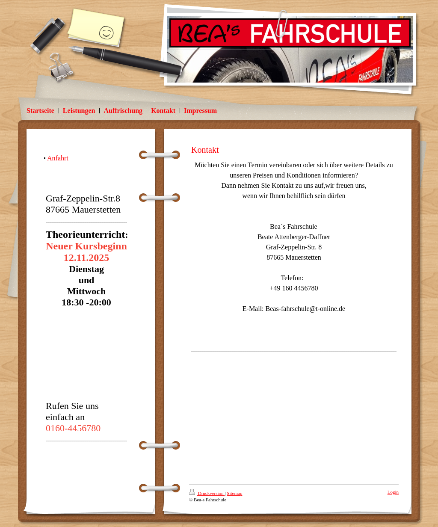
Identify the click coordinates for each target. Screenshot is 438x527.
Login (393, 491)
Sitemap (234, 493)
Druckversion (207, 493)
